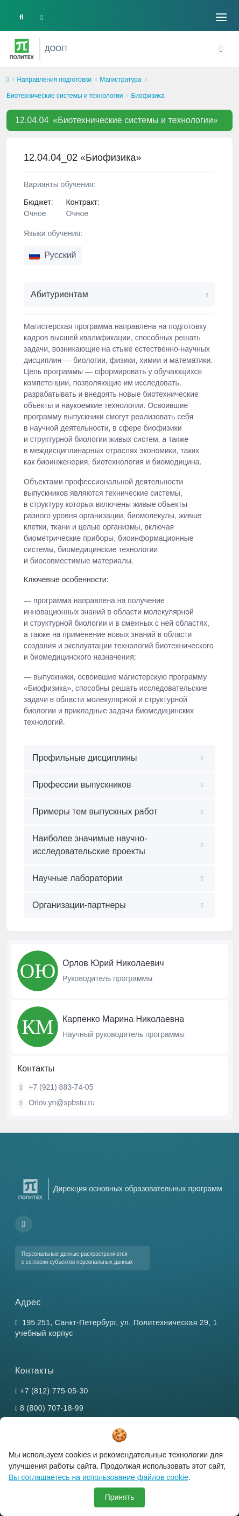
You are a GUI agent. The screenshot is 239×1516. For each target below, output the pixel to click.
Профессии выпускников (81, 784)
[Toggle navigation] (221, 17)
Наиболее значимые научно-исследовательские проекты (89, 845)
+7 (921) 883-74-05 (61, 1087)
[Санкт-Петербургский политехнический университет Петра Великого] (21, 48)
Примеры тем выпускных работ (95, 811)
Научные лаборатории (77, 878)
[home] (7, 80)
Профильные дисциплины (84, 757)
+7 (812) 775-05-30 (54, 1390)
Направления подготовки (54, 79)
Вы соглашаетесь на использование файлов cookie (98, 1477)
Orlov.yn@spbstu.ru (62, 1102)
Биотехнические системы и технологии (64, 95)
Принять (120, 1497)
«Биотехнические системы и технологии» (116, 120)
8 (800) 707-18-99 (51, 1408)
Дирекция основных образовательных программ (137, 1188)
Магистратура (120, 79)
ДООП (56, 48)
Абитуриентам (59, 294)
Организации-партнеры (79, 905)
